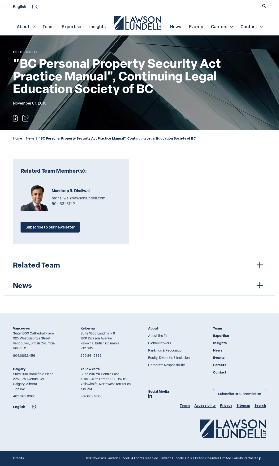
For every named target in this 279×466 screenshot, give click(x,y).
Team (48, 26)
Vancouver (22, 328)
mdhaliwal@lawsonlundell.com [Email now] (78, 198)
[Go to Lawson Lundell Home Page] (233, 428)
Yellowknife (90, 368)
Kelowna (88, 328)
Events (196, 26)
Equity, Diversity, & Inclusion (169, 357)
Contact (251, 26)
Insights (97, 26)
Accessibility (205, 405)
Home (17, 138)
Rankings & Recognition (165, 350)
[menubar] (139, 22)
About (26, 26)
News (175, 26)
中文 (34, 6)
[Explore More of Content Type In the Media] (25, 52)
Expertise (72, 26)
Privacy (226, 405)
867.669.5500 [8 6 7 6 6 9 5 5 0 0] (92, 396)
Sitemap (243, 405)
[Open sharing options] (26, 118)
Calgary (19, 368)
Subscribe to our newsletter (50, 227)
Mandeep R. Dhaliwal (71, 190)
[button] (264, 6)
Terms (185, 405)
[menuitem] (138, 22)
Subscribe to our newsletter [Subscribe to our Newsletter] (239, 393)
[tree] (139, 275)
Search (260, 405)
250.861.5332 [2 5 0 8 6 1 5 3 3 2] (91, 355)
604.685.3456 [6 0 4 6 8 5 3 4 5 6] (24, 355)
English (19, 6)
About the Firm (159, 335)
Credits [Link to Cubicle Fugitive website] (18, 458)
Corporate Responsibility (166, 365)
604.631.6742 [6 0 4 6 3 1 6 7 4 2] (63, 203)
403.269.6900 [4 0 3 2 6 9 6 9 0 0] (24, 396)
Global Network (159, 343)
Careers (222, 26)
